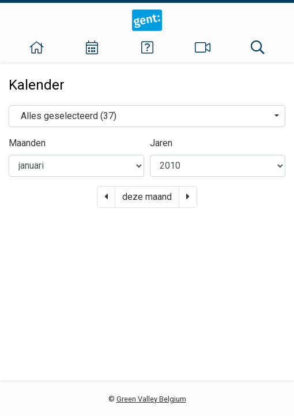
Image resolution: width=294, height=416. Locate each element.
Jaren (161, 143)
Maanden (27, 143)
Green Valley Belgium (151, 399)
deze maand (147, 196)
